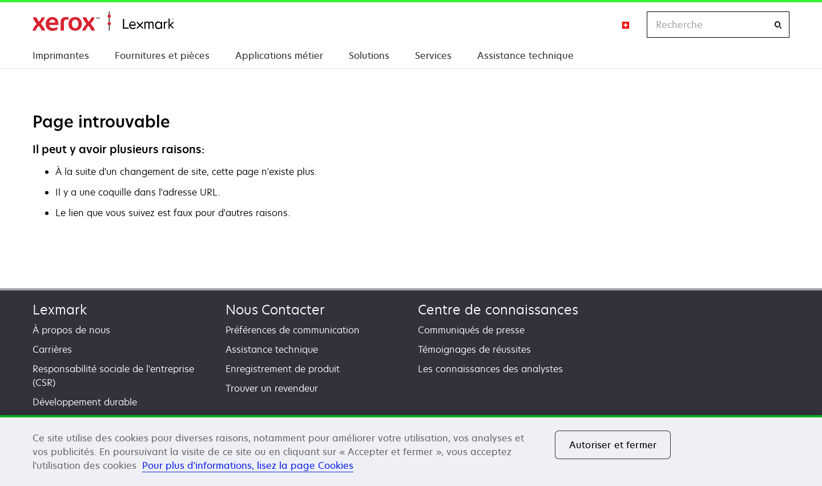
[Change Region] (626, 24)
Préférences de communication (292, 330)
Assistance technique (525, 55)
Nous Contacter (275, 309)
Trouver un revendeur (271, 388)
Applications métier (279, 55)
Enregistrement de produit (282, 368)
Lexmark (60, 309)
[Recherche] (778, 25)
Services (433, 55)
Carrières (52, 349)
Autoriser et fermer (612, 445)
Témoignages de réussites (474, 349)
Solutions (369, 55)
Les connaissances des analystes (490, 368)
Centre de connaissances (498, 309)
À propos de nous (71, 330)
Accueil (103, 21)
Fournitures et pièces (162, 55)
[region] (411, 450)
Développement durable (85, 402)
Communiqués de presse (471, 330)
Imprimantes (61, 55)
